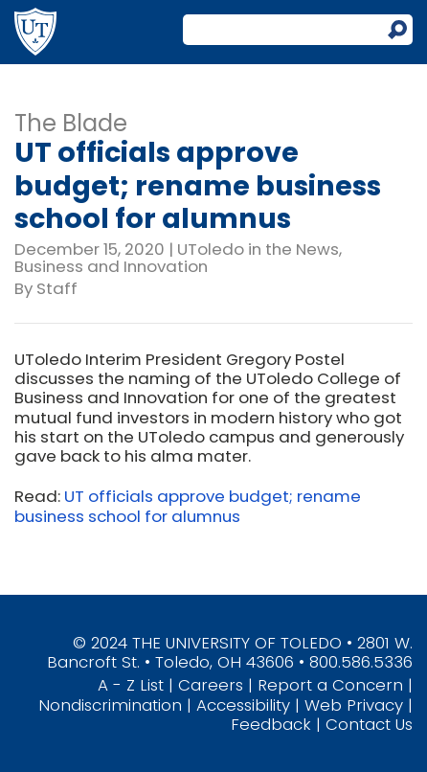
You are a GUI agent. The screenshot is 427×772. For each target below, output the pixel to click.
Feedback (271, 724)
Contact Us (369, 724)
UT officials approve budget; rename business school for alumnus (187, 506)
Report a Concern (330, 684)
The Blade (70, 123)
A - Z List (131, 684)
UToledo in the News (258, 249)
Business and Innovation (111, 266)
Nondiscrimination (110, 704)
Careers (210, 684)
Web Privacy (353, 704)
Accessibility (243, 704)
